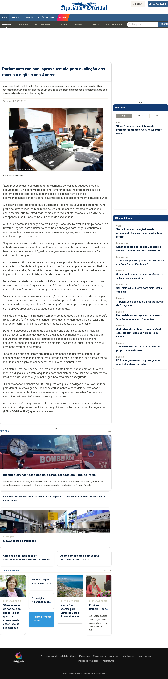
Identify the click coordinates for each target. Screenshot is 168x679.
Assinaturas (108, 661)
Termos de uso (144, 656)
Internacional (42, 24)
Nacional (23, 24)
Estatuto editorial (68, 656)
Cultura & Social (115, 24)
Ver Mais (107, 431)
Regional (6, 24)
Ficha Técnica (128, 656)
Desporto (79, 24)
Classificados (99, 656)
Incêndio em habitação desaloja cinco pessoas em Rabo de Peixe (49, 475)
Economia (62, 24)
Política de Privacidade (89, 661)
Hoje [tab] (123, 116)
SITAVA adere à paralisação (19, 540)
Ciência (95, 24)
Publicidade (84, 656)
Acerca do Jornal (49, 656)
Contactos (113, 656)
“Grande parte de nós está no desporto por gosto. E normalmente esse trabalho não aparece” (12, 616)
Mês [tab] (157, 116)
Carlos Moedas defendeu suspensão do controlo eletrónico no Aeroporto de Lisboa (139, 333)
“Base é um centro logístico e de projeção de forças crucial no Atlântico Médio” (139, 130)
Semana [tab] (140, 116)
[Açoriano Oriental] (19, 663)
